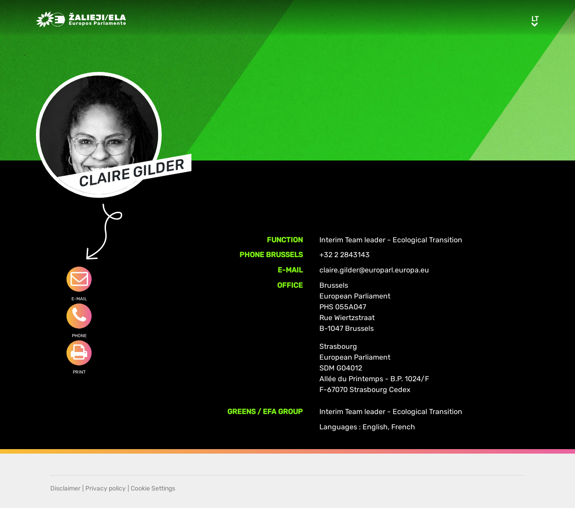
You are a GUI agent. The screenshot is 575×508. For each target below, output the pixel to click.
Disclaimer (65, 488)
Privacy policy (105, 488)
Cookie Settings (153, 488)
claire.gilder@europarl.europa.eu (374, 270)
